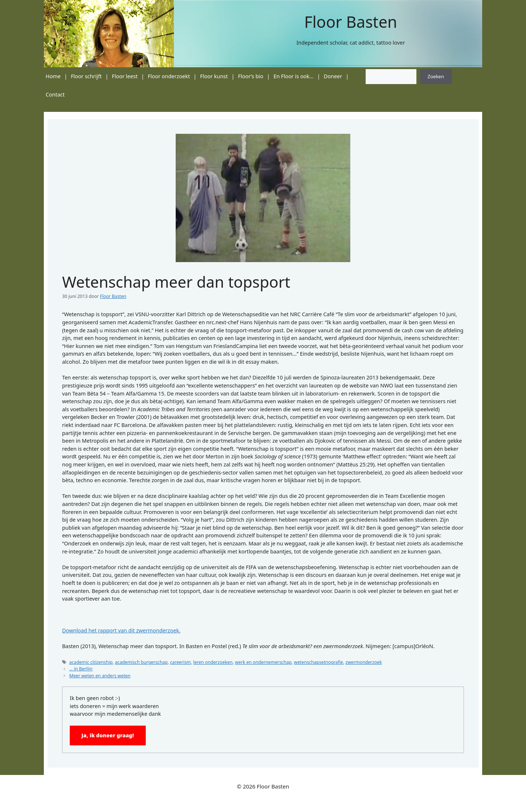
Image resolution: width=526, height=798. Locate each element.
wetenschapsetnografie (318, 662)
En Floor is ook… (294, 76)
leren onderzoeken (213, 662)
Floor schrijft (86, 76)
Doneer (333, 76)
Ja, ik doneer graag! (107, 735)
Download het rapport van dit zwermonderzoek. (121, 630)
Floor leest (124, 76)
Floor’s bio (250, 76)
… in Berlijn (81, 669)
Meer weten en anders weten (100, 676)
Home (53, 76)
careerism (180, 662)
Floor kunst (214, 76)
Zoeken (436, 76)
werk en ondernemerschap (263, 662)
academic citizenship (91, 662)
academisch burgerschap (141, 662)
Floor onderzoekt (169, 76)
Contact (55, 94)
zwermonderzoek (364, 662)
